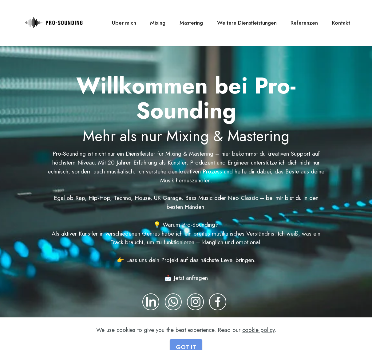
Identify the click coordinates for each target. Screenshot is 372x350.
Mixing (157, 23)
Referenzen (304, 23)
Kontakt (341, 23)
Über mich (124, 23)
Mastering (191, 23)
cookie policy (258, 340)
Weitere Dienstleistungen (247, 23)
